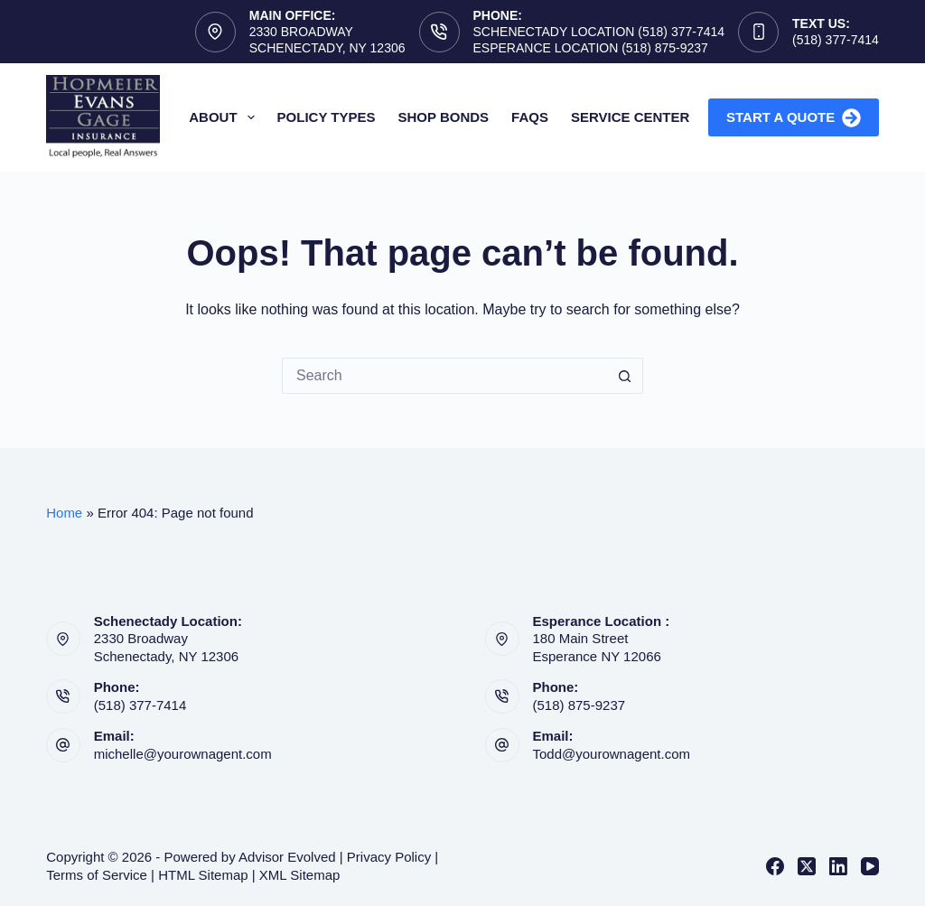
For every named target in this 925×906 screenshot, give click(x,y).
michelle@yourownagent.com (183, 753)
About (225, 117)
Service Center (630, 117)
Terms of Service (96, 875)
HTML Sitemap (203, 875)
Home (64, 512)
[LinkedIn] (838, 866)
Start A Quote (793, 117)
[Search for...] (444, 376)
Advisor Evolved (287, 856)
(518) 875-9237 (579, 705)
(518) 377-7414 (835, 40)
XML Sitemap (299, 875)
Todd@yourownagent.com (612, 753)
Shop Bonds (444, 117)
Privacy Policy (389, 856)
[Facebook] (775, 866)
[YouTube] (870, 866)
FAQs (529, 117)
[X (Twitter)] (807, 866)
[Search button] (625, 376)
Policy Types (326, 117)
